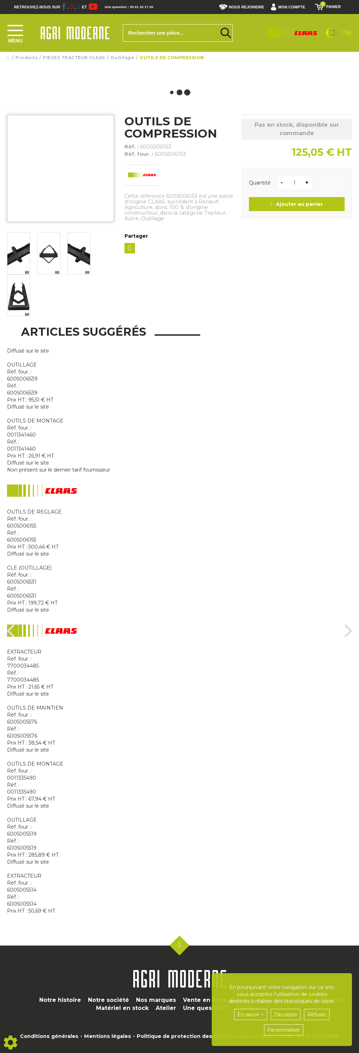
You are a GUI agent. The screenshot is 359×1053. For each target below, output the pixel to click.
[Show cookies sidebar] (11, 1042)
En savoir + (250, 1014)
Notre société (108, 1000)
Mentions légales (107, 1036)
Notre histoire (60, 1000)
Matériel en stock (122, 1008)
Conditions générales (49, 1036)
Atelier (166, 1008)
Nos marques (156, 1000)
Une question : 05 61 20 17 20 (144, 7)
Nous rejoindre (241, 7)
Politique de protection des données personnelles (206, 1036)
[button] (289, 7)
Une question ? (206, 1008)
